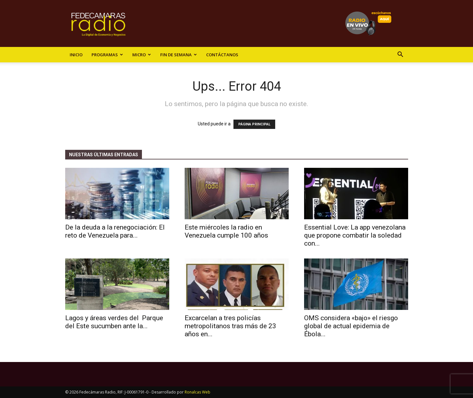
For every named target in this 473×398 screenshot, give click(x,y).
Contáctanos (222, 55)
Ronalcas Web (197, 392)
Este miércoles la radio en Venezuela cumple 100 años (226, 231)
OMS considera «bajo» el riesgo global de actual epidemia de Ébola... (351, 326)
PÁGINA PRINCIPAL (254, 124)
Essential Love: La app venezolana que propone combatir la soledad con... (355, 235)
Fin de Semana (178, 55)
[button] (400, 55)
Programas (107, 55)
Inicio (76, 55)
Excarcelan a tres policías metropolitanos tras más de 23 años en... (230, 326)
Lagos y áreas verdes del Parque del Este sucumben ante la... (114, 322)
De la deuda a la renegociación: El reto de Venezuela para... (115, 231)
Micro (141, 55)
